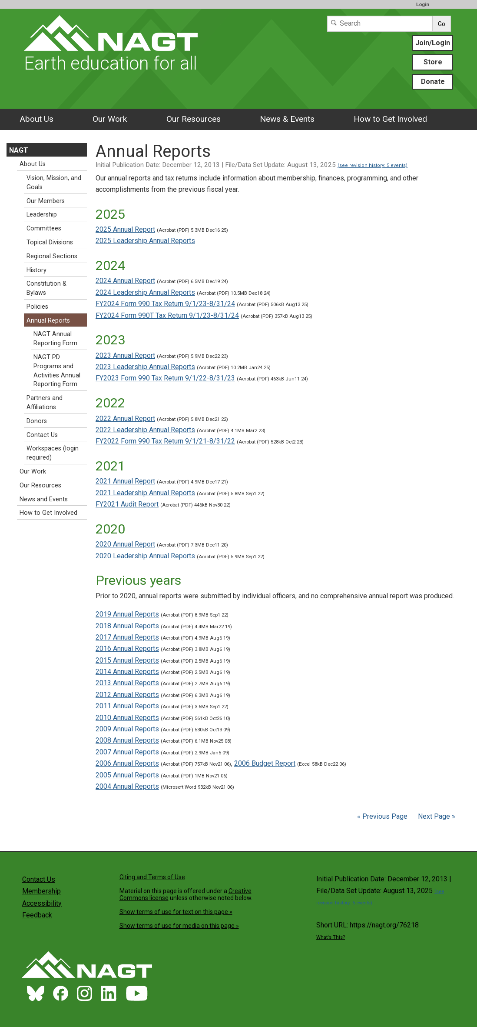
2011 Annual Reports (127, 706)
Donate (433, 81)
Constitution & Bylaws (46, 288)
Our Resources (193, 119)
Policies (37, 306)
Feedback (37, 915)
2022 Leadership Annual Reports (145, 430)
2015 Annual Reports (127, 660)
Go (441, 23)
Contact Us (42, 435)
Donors (36, 421)
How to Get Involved (390, 119)
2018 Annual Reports (127, 626)
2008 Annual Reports (127, 740)
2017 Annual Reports (127, 637)
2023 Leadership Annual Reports (145, 367)
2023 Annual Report (125, 355)
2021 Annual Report (125, 481)
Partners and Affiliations (44, 402)
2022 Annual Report (125, 418)
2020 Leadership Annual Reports (145, 556)
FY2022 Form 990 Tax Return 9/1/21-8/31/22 (165, 441)
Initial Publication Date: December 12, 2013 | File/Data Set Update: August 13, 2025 (251, 165)
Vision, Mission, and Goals (53, 182)
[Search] (379, 24)
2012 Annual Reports (127, 694)
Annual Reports (48, 320)
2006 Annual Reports (127, 763)
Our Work (110, 119)
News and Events (44, 499)
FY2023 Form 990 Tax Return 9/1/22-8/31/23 (165, 378)
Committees (43, 228)
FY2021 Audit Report (127, 504)
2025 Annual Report (125, 229)
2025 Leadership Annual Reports (145, 241)
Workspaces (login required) (52, 453)
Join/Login (432, 43)
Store (433, 62)
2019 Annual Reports (127, 614)
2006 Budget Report (264, 763)
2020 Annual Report (125, 544)
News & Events (287, 119)
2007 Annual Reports (127, 752)
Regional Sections (51, 256)
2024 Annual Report (125, 281)
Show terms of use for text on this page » (175, 911)
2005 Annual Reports (127, 775)
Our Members (45, 201)
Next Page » (435, 816)
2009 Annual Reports (127, 729)
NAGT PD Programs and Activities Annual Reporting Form (56, 370)
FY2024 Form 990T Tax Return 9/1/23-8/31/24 (167, 315)
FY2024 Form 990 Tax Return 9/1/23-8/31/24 (165, 304)
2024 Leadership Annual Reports (145, 292)
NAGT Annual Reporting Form (55, 338)
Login (422, 4)
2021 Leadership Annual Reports (145, 493)
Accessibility (42, 903)
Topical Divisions (49, 242)
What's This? (330, 937)
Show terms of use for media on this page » (179, 925)
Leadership (41, 214)
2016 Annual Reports (127, 648)
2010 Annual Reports (127, 718)
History (36, 270)
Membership (41, 891)
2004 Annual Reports (127, 786)
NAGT (18, 150)
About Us (36, 119)
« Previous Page (382, 816)
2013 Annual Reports (127, 683)
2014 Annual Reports (127, 671)
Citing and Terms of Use (152, 877)
